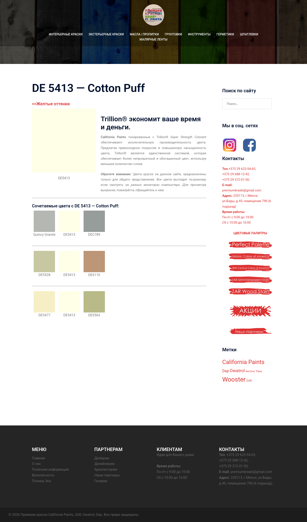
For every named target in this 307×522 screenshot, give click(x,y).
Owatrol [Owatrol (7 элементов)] (237, 370)
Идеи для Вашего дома (175, 455)
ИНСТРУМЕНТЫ (199, 34)
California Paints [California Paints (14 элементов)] (243, 362)
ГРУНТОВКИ (173, 34)
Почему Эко (41, 481)
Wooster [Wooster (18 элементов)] (234, 379)
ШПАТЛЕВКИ (249, 34)
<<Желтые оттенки (51, 103)
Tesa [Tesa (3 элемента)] (259, 371)
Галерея (100, 481)
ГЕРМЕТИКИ (225, 34)
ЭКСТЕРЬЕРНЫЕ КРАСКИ (106, 34)
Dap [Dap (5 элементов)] (225, 371)
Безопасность (43, 475)
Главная (38, 458)
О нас (36, 464)
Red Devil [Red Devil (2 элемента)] (250, 371)
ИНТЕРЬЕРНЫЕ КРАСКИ (66, 34)
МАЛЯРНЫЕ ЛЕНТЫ (154, 39)
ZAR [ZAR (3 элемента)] (249, 380)
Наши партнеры (107, 475)
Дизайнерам (104, 464)
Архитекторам (105, 469)
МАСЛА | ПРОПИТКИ (144, 34)
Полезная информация (50, 469)
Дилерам (101, 458)
